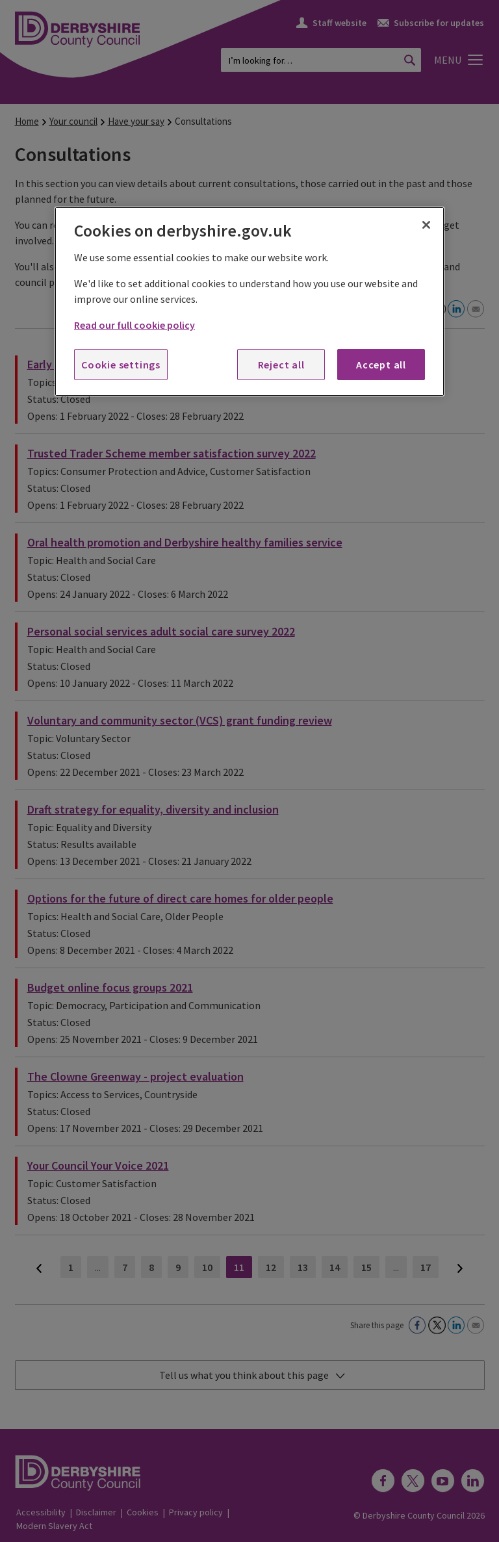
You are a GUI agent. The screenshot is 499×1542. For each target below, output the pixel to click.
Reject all (281, 364)
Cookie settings (120, 364)
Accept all (381, 364)
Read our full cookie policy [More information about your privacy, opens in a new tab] (134, 324)
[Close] (426, 225)
